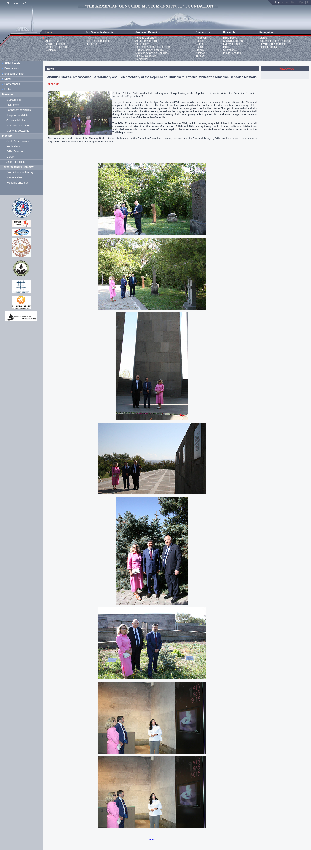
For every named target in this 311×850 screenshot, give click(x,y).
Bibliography (230, 37)
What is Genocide (145, 37)
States (263, 37)
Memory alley (14, 177)
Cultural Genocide (145, 56)
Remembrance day (17, 182)
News (7, 78)
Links (7, 89)
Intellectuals (92, 43)
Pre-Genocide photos (98, 40)
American (201, 37)
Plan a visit (12, 104)
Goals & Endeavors (17, 141)
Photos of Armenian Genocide (152, 46)
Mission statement (55, 43)
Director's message (56, 46)
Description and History (19, 172)
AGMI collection (15, 161)
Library (10, 156)
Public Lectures (232, 52)
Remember (141, 59)
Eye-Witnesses (231, 43)
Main (48, 37)
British (199, 40)
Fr (308, 2)
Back (152, 839)
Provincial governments (272, 43)
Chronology (142, 43)
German (200, 43)
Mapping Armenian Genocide (152, 52)
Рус (301, 2)
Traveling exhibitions (19, 125)
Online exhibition (16, 120)
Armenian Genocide (146, 40)
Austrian (200, 52)
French (200, 49)
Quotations (229, 49)
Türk (293, 2)
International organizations (274, 40)
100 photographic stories (149, 49)
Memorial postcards (18, 130)
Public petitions (268, 46)
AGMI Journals (15, 151)
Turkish (200, 56)
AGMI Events (12, 63)
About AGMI (52, 40)
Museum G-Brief (14, 73)
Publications (13, 146)
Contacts (50, 49)
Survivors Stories (233, 40)
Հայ (285, 2)
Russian (200, 46)
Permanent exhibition (18, 110)
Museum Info (13, 99)
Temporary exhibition (18, 115)
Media (226, 46)
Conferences (12, 84)
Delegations (11, 68)
